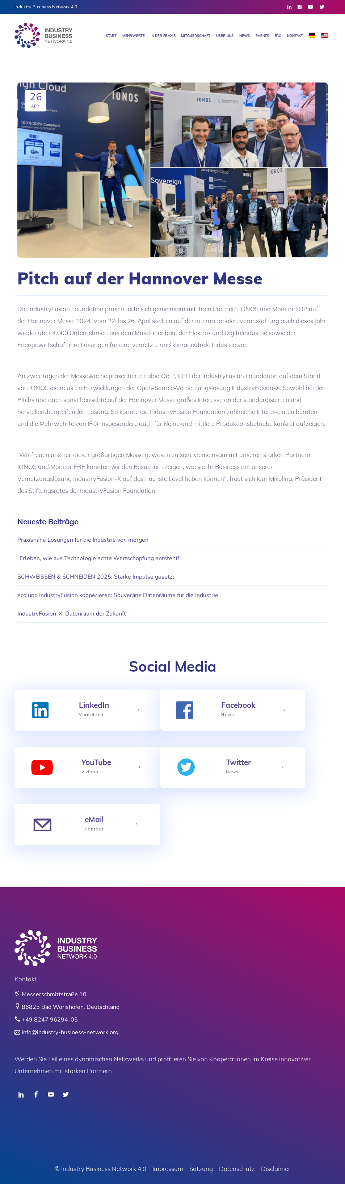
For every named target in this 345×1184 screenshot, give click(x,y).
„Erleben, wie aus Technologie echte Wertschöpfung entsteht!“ (99, 558)
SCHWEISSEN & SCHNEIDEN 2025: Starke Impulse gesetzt (95, 577)
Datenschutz (237, 1168)
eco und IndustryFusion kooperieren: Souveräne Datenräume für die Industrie (117, 595)
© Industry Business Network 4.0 (100, 1168)
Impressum (167, 1168)
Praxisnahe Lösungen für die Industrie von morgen (82, 540)
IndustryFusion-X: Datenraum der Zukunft (71, 614)
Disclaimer (275, 1168)
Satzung (201, 1168)
